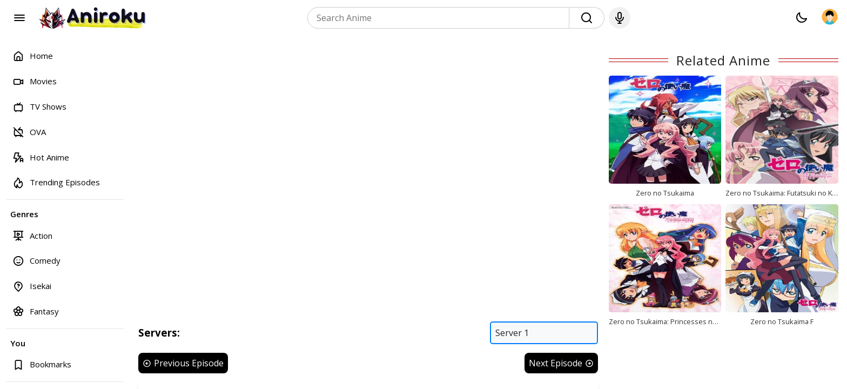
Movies (34, 81)
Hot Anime (40, 157)
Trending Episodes (56, 182)
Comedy (36, 260)
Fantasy (35, 311)
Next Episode (561, 363)
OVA (29, 131)
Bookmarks (41, 364)
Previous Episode (183, 363)
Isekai (31, 286)
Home (32, 56)
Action (32, 235)
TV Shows (39, 106)
